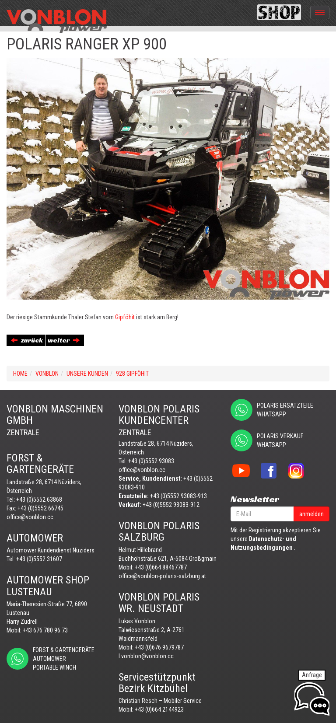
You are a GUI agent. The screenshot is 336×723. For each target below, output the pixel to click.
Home (20, 373)
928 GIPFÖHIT (132, 373)
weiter (64, 340)
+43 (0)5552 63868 (39, 499)
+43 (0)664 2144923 (159, 709)
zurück (27, 340)
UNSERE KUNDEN (87, 373)
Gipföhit (124, 317)
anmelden (311, 513)
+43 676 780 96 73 (45, 630)
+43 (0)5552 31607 (39, 558)
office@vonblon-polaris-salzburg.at (162, 576)
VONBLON (47, 373)
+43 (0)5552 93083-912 (171, 504)
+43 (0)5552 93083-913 (178, 495)
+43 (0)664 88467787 (161, 567)
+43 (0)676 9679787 (159, 647)
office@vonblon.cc (30, 516)
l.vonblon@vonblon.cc (146, 656)
